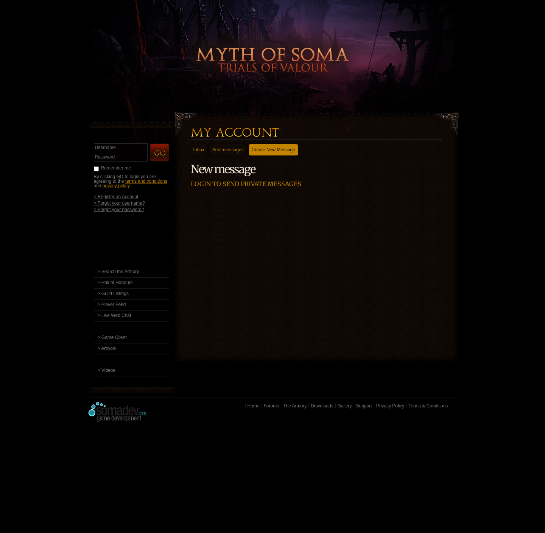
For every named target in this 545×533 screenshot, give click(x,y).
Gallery (345, 406)
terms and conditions (146, 181)
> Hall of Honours (115, 282)
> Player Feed (112, 304)
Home (254, 406)
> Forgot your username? (119, 202)
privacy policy (116, 185)
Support (364, 406)
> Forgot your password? (119, 209)
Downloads (322, 406)
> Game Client (112, 337)
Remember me (116, 168)
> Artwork (107, 348)
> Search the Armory (118, 271)
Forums (271, 406)
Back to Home (272, 47)
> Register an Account (116, 196)
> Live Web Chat (114, 315)
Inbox (198, 149)
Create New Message (273, 149)
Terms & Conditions (428, 406)
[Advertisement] (272, 479)
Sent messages (228, 149)
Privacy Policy (390, 406)
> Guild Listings (113, 293)
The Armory (295, 406)
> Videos (106, 370)
